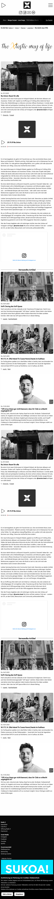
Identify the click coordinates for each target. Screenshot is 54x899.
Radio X (11, 28)
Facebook (4, 839)
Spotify (3, 843)
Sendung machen (6, 854)
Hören (17, 28)
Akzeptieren (19, 894)
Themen (23, 28)
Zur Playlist (49, 20)
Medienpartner (5, 849)
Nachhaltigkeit (12, 319)
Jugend (5, 319)
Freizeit (12, 115)
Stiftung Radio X (6, 829)
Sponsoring (4, 851)
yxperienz (30, 28)
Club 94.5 (4, 827)
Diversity (5, 115)
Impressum (4, 831)
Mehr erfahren (7, 894)
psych (4, 369)
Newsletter (4, 824)
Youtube (3, 841)
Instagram (4, 837)
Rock (9, 369)
